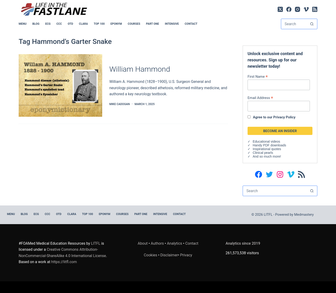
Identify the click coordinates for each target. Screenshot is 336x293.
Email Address (260, 97)
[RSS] (314, 9)
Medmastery (304, 214)
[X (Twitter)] (280, 9)
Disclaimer (169, 255)
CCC (59, 23)
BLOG (35, 23)
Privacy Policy (284, 117)
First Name (258, 76)
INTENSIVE (172, 23)
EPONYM (116, 23)
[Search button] (312, 24)
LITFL (95, 243)
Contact (191, 23)
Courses (134, 23)
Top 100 (99, 23)
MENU (23, 23)
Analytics (174, 243)
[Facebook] (288, 9)
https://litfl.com (64, 262)
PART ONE (152, 23)
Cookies (151, 255)
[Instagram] (297, 9)
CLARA (83, 23)
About (143, 243)
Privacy (186, 255)
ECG (48, 23)
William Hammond (139, 69)
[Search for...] (294, 24)
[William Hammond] (60, 85)
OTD (70, 23)
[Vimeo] (306, 9)
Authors (157, 243)
